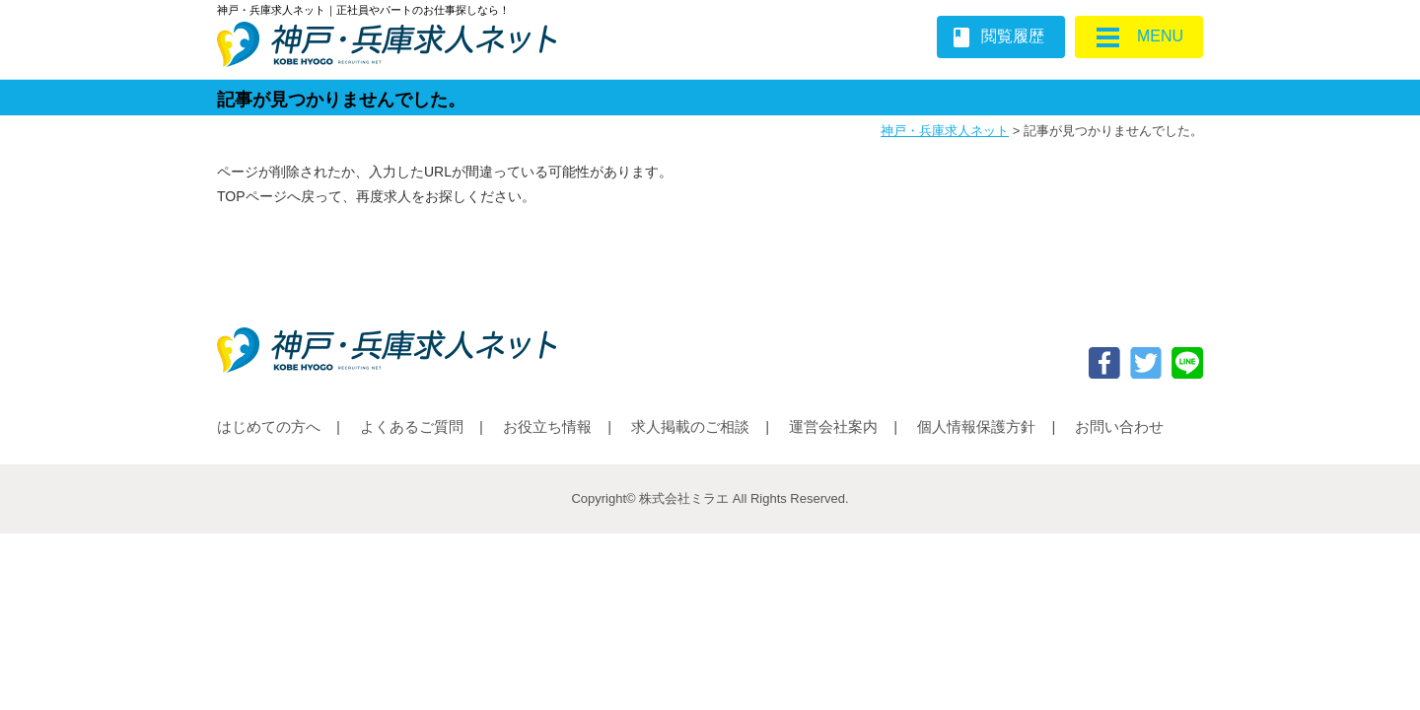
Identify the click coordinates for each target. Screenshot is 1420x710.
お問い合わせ (1119, 426)
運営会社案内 (833, 426)
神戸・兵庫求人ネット (945, 130)
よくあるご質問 (411, 426)
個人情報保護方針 (976, 426)
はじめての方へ (268, 426)
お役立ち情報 (547, 426)
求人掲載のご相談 (690, 426)
